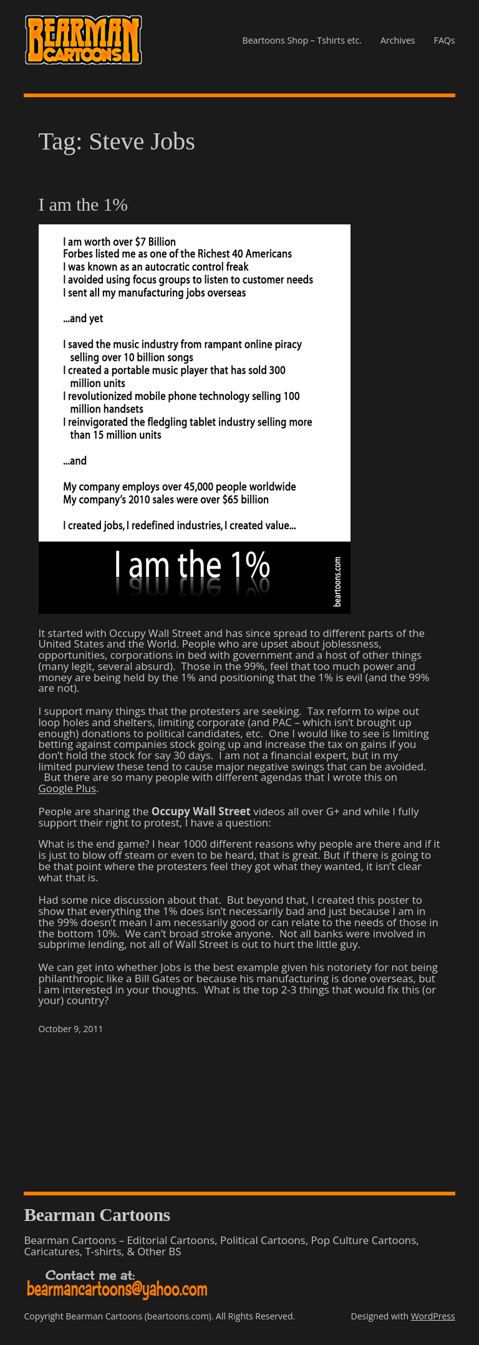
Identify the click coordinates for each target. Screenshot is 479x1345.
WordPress (433, 1316)
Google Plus (68, 788)
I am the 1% (83, 204)
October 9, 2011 (71, 1029)
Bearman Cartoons (97, 1214)
